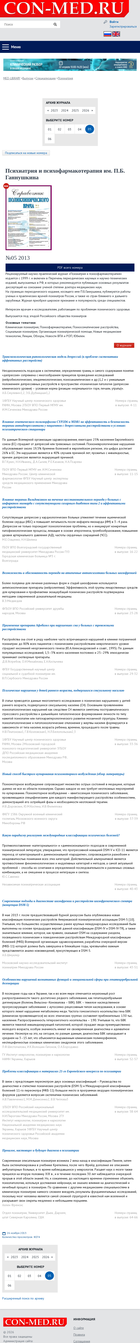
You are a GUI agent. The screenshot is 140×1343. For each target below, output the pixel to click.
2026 (85, 110)
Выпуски (27, 78)
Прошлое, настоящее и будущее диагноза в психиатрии (40, 1150)
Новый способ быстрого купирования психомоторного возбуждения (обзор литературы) (63, 774)
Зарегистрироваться (123, 26)
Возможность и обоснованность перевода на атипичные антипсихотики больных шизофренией (69, 573)
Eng (114, 33)
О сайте (78, 1328)
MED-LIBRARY (11, 78)
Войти (114, 21)
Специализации (45, 78)
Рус (106, 33)
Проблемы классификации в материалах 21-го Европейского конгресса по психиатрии (61, 1071)
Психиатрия (65, 78)
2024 (64, 110)
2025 (75, 110)
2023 (54, 110)
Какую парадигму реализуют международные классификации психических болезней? (61, 835)
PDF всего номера (70, 268)
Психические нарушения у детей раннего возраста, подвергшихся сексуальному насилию (63, 690)
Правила (79, 1335)
